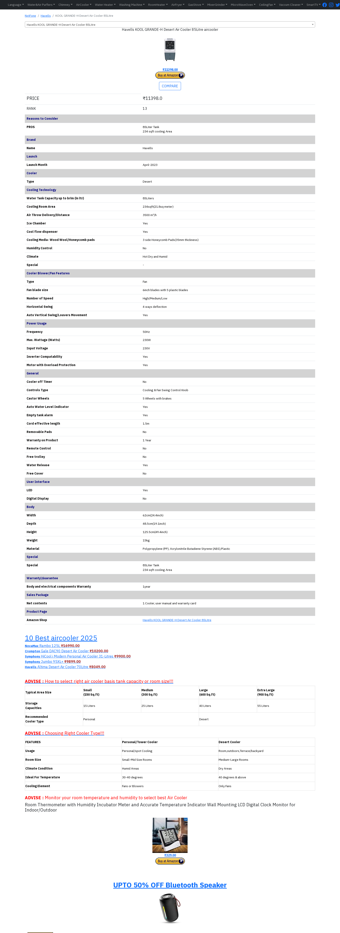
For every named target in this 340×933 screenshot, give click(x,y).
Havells (46, 16)
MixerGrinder (216, 5)
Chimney (64, 5)
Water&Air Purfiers (40, 5)
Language (14, 5)
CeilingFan (266, 5)
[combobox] (170, 24)
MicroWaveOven (242, 5)
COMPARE (170, 86)
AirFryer (176, 5)
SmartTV (312, 5)
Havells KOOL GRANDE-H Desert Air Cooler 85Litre (177, 620)
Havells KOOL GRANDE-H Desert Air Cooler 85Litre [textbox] (61, 25)
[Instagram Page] (332, 4)
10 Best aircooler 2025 (61, 637)
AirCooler (82, 5)
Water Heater (104, 5)
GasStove (194, 5)
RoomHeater (156, 5)
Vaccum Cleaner (290, 5)
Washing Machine (130, 5)
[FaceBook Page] (325, 4)
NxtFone (30, 16)
